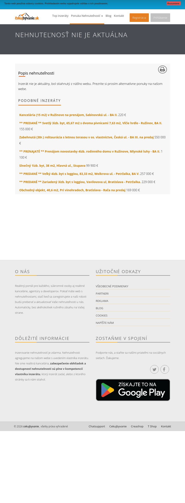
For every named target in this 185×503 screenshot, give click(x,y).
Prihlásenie (160, 18)
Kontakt (119, 16)
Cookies (101, 315)
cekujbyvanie (31, 426)
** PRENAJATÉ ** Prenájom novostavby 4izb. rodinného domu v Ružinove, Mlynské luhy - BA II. (89, 151)
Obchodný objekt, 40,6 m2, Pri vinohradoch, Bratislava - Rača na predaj (72, 190)
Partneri (102, 293)
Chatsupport (97, 426)
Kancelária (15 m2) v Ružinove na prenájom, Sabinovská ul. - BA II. (68, 115)
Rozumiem (174, 3)
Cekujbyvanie (118, 426)
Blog (108, 16)
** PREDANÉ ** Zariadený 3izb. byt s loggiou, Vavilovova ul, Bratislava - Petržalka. (80, 182)
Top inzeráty (60, 16)
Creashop (137, 426)
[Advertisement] (92, 230)
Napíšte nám (105, 323)
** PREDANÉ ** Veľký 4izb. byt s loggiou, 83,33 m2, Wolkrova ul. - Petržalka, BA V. (79, 174)
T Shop (152, 426)
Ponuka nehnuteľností (87, 16)
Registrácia (139, 18)
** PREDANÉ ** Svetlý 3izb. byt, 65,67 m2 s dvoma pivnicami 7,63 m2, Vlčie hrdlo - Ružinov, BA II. (90, 123)
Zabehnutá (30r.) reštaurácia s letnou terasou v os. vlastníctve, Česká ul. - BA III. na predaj (86, 137)
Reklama (102, 301)
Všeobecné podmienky (112, 286)
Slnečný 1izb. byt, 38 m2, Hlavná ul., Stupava (52, 166)
